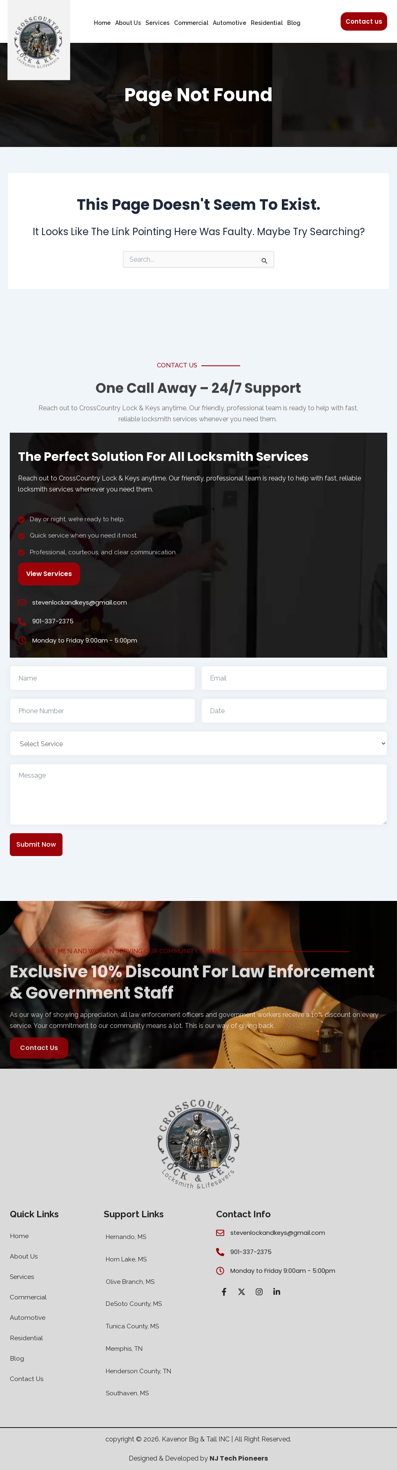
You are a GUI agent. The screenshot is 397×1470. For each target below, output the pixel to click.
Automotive (229, 23)
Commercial (191, 23)
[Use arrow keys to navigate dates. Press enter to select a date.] (294, 710)
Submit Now (36, 844)
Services (157, 23)
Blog (294, 23)
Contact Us (27, 1379)
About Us (128, 23)
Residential (267, 23)
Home (102, 23)
